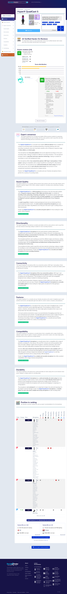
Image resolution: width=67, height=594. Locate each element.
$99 (28, 448)
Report (46, 115)
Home (26, 565)
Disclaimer (14, 592)
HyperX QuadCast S (25, 144)
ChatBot (26, 567)
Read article (37, 534)
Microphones (27, 9)
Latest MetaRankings (36, 2)
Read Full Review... (58, 115)
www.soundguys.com (29, 78)
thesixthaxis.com (26, 57)
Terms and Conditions (21, 592)
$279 (28, 510)
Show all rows (41, 515)
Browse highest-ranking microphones (41, 547)
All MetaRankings (37, 567)
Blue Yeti (46, 540)
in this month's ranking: (46, 520)
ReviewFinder (20, 9)
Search (26, 569)
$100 (28, 420)
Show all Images (37, 23)
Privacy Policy (9, 592)
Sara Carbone (27, 77)
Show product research (23, 213)
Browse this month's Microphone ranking (41, 537)
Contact (26, 578)
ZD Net (24, 62)
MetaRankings (28, 571)
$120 (28, 480)
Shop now (29, 30)
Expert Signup (28, 573)
